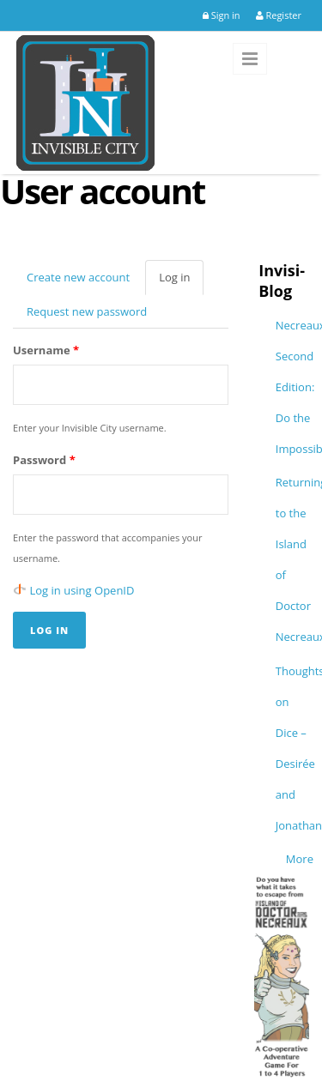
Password (44, 460)
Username (46, 350)
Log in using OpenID (82, 590)
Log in (181, 282)
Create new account (78, 277)
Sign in (221, 15)
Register (278, 15)
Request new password (87, 311)
